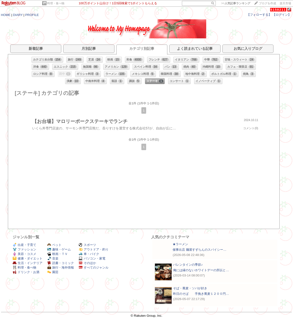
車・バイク (89, 254)
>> (235, 3)
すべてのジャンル (93, 267)
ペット (54, 245)
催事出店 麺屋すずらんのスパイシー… (199, 249)
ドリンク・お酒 (26, 272)
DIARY (18, 15)
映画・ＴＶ (57, 254)
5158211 (278, 9)
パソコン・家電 (92, 258)
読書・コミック (60, 263)
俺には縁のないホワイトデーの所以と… (201, 270)
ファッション (24, 249)
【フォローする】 (259, 14)
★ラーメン (180, 244)
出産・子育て (24, 245)
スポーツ (87, 245)
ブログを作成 (267, 3)
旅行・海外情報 (60, 267)
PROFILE (32, 15)
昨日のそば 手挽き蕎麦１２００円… (201, 294)
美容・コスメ (24, 254)
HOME (5, 15)
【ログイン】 (281, 14)
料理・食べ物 (55, 3)
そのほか (87, 263)
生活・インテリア (27, 263)
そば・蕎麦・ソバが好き (190, 288)
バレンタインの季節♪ (188, 264)
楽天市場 (285, 3)
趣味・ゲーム (59, 249)
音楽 (52, 258)
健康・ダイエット (27, 258)
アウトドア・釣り (93, 249)
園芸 (52, 272)
